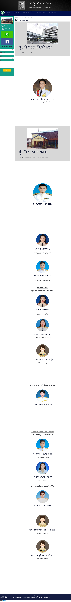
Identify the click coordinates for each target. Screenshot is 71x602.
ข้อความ (1, 60)
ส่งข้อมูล (7, 70)
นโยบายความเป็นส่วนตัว (7, 74)
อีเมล (1, 56)
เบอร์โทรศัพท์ (3, 52)
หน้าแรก (16, 17)
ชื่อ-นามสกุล (3, 48)
